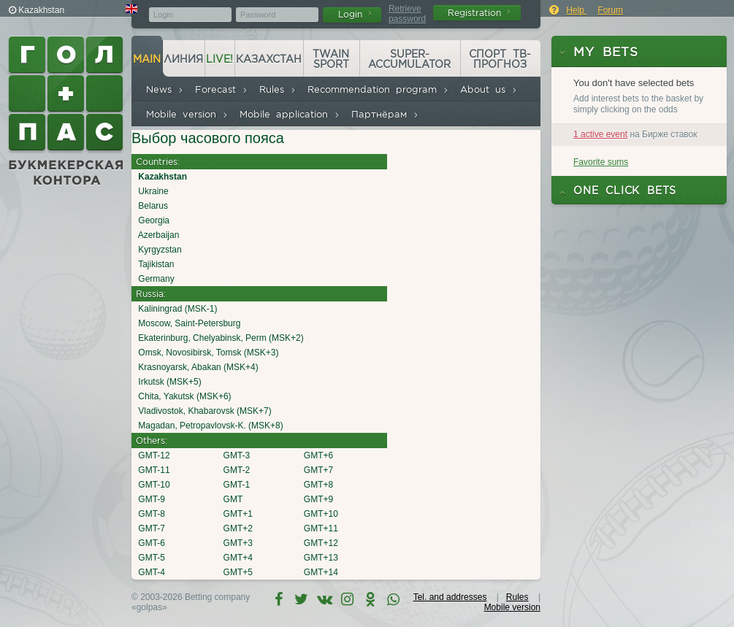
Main (147, 59)
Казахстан (269, 59)
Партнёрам (385, 114)
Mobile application (290, 114)
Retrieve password (407, 14)
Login (355, 14)
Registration (479, 12)
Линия (183, 59)
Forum (610, 10)
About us (489, 89)
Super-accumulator (409, 59)
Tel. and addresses (450, 597)
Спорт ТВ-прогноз (500, 59)
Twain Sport (331, 59)
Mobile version (187, 114)
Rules (278, 89)
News (165, 89)
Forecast (221, 89)
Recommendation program (378, 89)
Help (576, 10)
